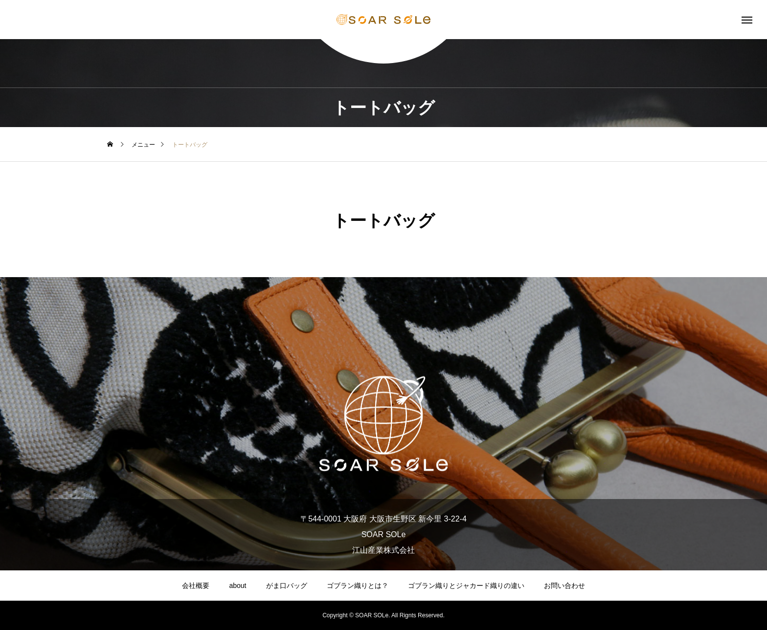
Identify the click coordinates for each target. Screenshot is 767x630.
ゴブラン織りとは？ (357, 585)
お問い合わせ (564, 585)
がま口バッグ (286, 585)
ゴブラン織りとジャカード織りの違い (466, 585)
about (237, 585)
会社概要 (195, 585)
